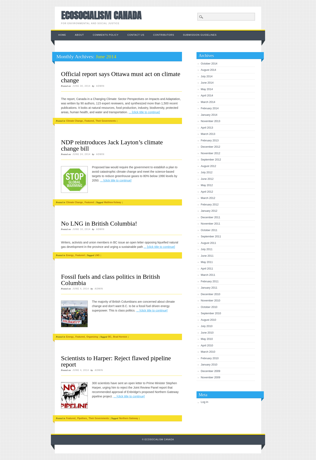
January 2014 (209, 114)
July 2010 (206, 326)
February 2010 (210, 358)
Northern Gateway (128, 418)
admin (100, 86)
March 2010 (208, 351)
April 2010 (207, 345)
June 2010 (207, 332)
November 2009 (210, 377)
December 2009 (210, 371)
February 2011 (210, 281)
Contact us (136, 35)
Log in (204, 401)
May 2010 (207, 338)
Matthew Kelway (112, 202)
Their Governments (106, 121)
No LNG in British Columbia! (99, 223)
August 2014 (208, 69)
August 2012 (208, 166)
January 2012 (209, 210)
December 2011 (210, 217)
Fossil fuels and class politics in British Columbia (110, 279)
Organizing (92, 336)
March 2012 (208, 198)
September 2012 (211, 159)
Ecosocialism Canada (101, 15)
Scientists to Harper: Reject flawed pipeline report (116, 361)
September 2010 (211, 313)
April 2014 (207, 95)
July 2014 (206, 76)
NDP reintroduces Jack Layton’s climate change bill (112, 145)
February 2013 (210, 140)
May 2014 (207, 89)
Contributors (163, 35)
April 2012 (207, 191)
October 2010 (209, 307)
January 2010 (209, 364)
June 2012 (207, 178)
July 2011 (206, 249)
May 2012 (207, 185)
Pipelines (82, 418)
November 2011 (210, 223)
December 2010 (210, 294)
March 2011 (208, 274)
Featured (89, 121)
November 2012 (210, 153)
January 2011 (209, 287)
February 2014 (210, 108)
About (79, 35)
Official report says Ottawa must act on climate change (120, 77)
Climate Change (74, 121)
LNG (97, 255)
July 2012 (206, 172)
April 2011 (207, 268)
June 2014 (207, 82)
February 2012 (210, 204)
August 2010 (208, 319)
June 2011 (207, 255)
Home (62, 35)
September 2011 (211, 236)
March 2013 (208, 133)
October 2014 (209, 63)
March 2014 (208, 102)
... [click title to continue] (144, 112)
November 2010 (210, 300)
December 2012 (210, 146)
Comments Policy (106, 35)
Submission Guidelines (200, 35)
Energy (70, 255)
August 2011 (208, 242)
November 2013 (210, 121)
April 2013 (207, 127)
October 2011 (209, 230)
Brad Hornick (120, 336)
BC (109, 336)
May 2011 (207, 262)
